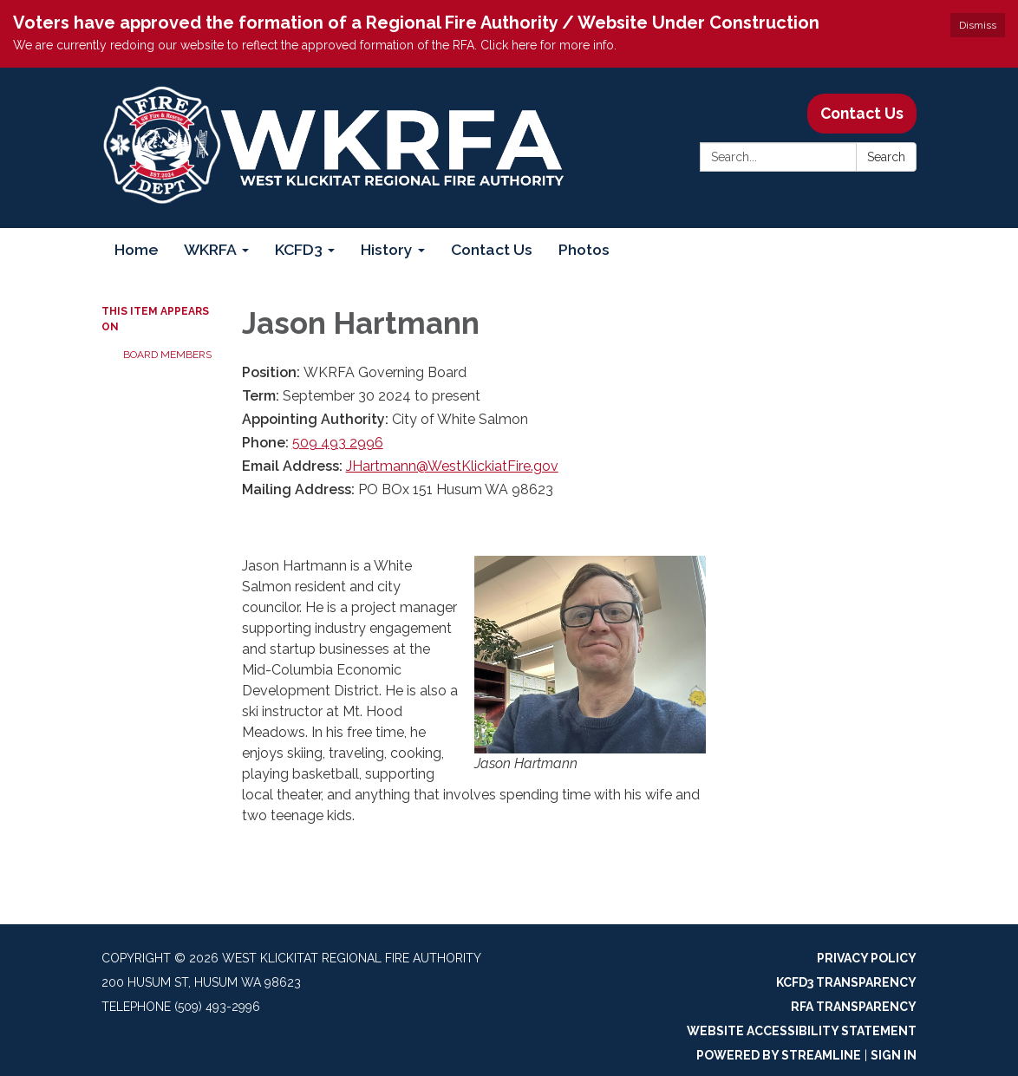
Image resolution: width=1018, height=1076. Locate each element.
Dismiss (977, 25)
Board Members (167, 355)
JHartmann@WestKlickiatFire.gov (452, 466)
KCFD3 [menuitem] (299, 249)
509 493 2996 (337, 442)
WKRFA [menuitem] (210, 249)
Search (886, 157)
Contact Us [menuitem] (491, 249)
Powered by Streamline (778, 1055)
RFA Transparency (854, 1007)
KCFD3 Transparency (846, 982)
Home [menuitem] (136, 249)
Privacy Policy (867, 958)
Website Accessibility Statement (802, 1031)
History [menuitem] (387, 249)
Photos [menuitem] (584, 249)
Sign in (894, 1055)
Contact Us (862, 113)
